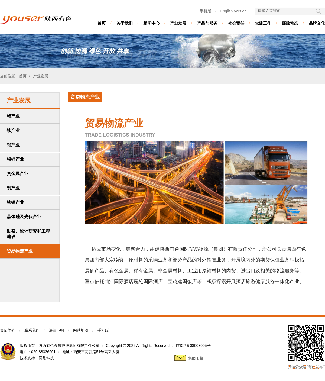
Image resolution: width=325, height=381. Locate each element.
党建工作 (263, 23)
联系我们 (32, 330)
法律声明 (56, 330)
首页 (102, 23)
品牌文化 (317, 23)
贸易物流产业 (20, 251)
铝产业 (13, 145)
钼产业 (13, 116)
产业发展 (178, 23)
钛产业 (13, 130)
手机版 (205, 11)
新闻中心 (151, 23)
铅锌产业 (15, 159)
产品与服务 (207, 23)
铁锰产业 (15, 202)
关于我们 (124, 23)
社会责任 (236, 23)
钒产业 (13, 188)
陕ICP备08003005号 (193, 345)
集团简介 (7, 330)
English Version (233, 11)
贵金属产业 (17, 173)
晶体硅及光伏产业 (24, 216)
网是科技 (46, 358)
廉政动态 (290, 23)
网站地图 (80, 330)
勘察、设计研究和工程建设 (28, 234)
